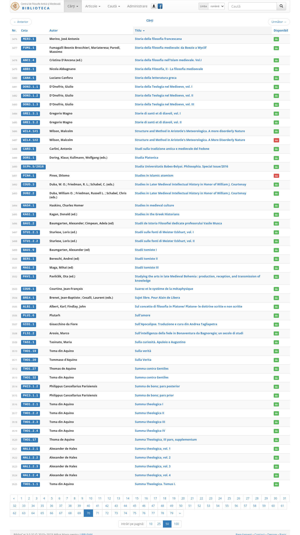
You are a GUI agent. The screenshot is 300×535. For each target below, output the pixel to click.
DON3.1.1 (30, 86)
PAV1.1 (28, 274)
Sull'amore (142, 313)
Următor (279, 22)
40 (88, 501)
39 (79, 501)
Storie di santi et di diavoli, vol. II (158, 121)
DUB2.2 (28, 192)
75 (134, 509)
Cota (24, 30)
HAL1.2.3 (30, 462)
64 (33, 509)
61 (282, 501)
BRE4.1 (28, 295)
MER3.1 (28, 39)
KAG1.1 (28, 213)
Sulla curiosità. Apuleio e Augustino (160, 339)
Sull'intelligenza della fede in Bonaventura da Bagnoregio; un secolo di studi (189, 331)
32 (14, 501)
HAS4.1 (28, 204)
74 (125, 509)
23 (210, 494)
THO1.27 (29, 366)
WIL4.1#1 (30, 130)
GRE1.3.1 (30, 113)
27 (248, 494)
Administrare (137, 6)
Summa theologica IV (150, 427)
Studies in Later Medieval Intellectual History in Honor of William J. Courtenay (190, 183)
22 (201, 494)
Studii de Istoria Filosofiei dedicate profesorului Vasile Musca (178, 222)
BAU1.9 (28, 248)
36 (51, 501)
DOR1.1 (28, 157)
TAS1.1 (28, 339)
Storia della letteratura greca (156, 78)
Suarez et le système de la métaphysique (164, 287)
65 (42, 509)
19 (174, 494)
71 (97, 509)
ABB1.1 (28, 69)
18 (164, 494)
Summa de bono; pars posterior (157, 383)
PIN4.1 (28, 174)
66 (51, 509)
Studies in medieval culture (154, 204)
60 (273, 501)
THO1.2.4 (30, 427)
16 (146, 494)
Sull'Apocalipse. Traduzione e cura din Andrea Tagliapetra (176, 322)
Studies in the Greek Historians (157, 213)
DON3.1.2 (30, 95)
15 (137, 494)
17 (155, 494)
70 (88, 509)
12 (109, 494)
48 (162, 501)
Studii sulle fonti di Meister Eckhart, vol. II (164, 239)
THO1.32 (29, 375)
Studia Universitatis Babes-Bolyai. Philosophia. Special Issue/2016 (181, 165)
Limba (203, 6)
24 (220, 494)
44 (125, 501)
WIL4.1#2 (30, 139)
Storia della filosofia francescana (158, 39)
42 (107, 501)
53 (208, 501)
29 (266, 494)
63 (24, 509)
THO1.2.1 (30, 401)
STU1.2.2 (30, 239)
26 (238, 494)
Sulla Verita (143, 357)
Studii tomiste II (146, 257)
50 (181, 501)
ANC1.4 (28, 60)
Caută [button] (114, 6)
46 (144, 501)
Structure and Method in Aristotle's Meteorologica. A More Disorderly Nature (190, 139)
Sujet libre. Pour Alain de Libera (157, 295)
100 (176, 520)
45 (134, 501)
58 (254, 501)
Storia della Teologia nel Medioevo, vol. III (164, 104)
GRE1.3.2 (30, 121)
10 (90, 494)
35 (42, 501)
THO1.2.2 (30, 410)
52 (199, 501)
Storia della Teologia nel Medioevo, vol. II (164, 95)
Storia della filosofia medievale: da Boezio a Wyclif (170, 48)
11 (100, 494)
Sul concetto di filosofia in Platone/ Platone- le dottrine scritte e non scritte (188, 304)
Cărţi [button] (72, 6)
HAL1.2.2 (30, 454)
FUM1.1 (28, 48)
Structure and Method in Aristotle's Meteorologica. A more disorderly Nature (190, 130)
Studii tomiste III (147, 266)
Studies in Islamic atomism (154, 174)
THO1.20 (29, 357)
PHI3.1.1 (30, 392)
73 (116, 509)
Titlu (140, 30)
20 (183, 494)
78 (162, 509)
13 (118, 494)
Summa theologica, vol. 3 (153, 462)
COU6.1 (28, 287)
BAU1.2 (28, 222)
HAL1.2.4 (30, 471)
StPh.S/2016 (33, 165)
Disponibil (281, 30)
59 (264, 501)
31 (284, 494)
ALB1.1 (28, 304)
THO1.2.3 (30, 418)
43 (116, 501)
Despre (272, 531)
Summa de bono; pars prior (154, 392)
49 (171, 501)
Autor (54, 30)
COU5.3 (28, 183)
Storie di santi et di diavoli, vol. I (158, 113)
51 (190, 501)
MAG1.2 (28, 266)
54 (217, 501)
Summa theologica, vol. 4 (153, 471)
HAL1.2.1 (30, 445)
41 (97, 501)
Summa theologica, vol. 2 (153, 454)
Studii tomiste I (146, 248)
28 (257, 494)
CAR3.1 (28, 148)
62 (14, 509)
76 (144, 509)
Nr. (14, 30)
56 (236, 501)
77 (153, 509)
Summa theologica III (150, 418)
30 (275, 494)
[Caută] (281, 6)
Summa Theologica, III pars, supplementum (166, 436)
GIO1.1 (28, 322)
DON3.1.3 (30, 104)
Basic (282, 531)
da (276, 39)
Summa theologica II (149, 410)
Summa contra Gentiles (151, 366)
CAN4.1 (28, 78)
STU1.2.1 (30, 230)
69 (79, 509)
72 (107, 509)
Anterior (21, 22)
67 (60, 509)
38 (70, 501)
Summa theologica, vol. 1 (153, 445)
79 (171, 509)
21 (192, 494)
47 (153, 501)
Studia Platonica (146, 157)
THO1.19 (29, 348)
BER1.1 (28, 257)
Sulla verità (143, 348)
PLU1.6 (28, 313)
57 (245, 501)
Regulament (244, 531)
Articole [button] (92, 6)
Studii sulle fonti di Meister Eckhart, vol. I (164, 230)
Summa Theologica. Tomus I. (155, 480)
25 (229, 494)
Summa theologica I (149, 401)
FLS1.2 (28, 331)
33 (24, 501)
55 (227, 501)
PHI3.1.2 (30, 383)
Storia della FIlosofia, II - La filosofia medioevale (169, 69)
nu (276, 139)
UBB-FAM (86, 531)
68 (70, 509)
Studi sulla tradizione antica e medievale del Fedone (172, 148)
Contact (259, 531)
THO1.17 (29, 436)
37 (60, 501)
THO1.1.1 (30, 480)
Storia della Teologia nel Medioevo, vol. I (163, 86)
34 (33, 501)
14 (127, 494)
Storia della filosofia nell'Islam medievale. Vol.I (168, 60)
